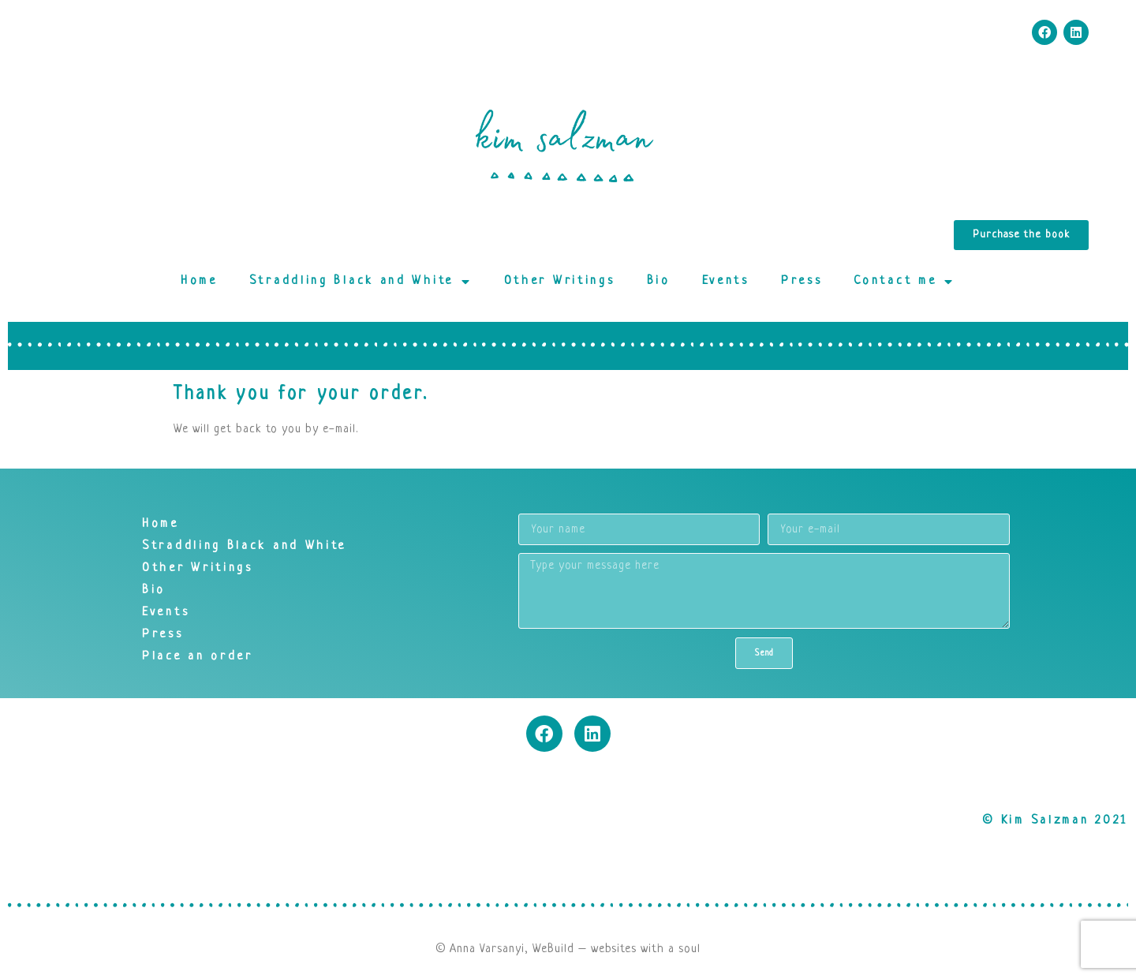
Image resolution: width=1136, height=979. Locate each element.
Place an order (197, 656)
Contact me (904, 281)
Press (802, 281)
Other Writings (559, 281)
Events (725, 281)
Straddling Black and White (361, 281)
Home (199, 281)
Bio (659, 281)
